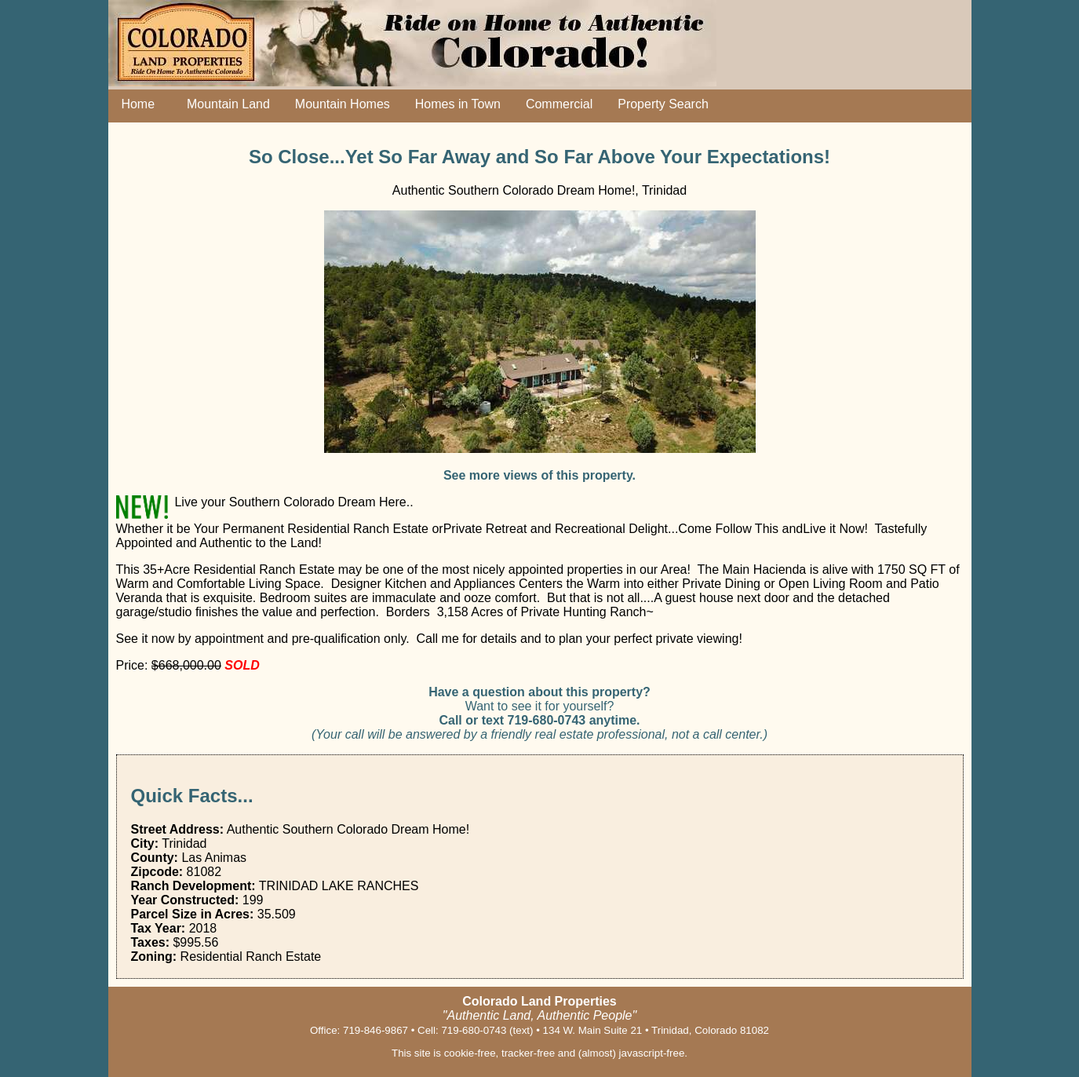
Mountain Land (225, 104)
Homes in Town (458, 104)
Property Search (663, 104)
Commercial (559, 104)
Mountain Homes (342, 104)
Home (135, 104)
